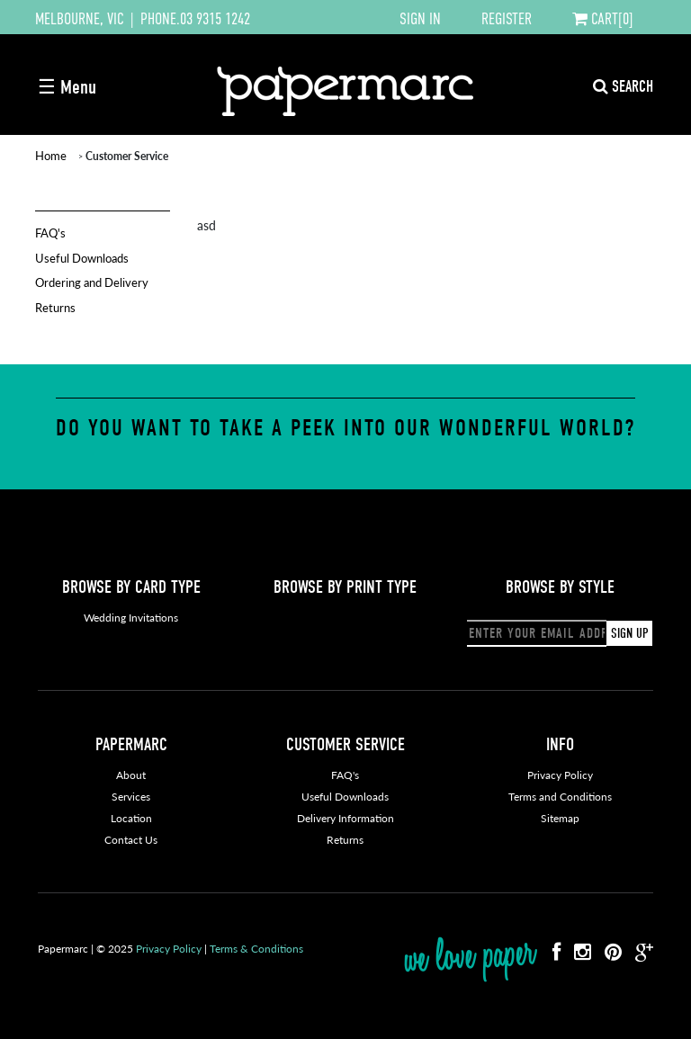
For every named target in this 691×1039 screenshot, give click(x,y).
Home (51, 155)
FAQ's (50, 232)
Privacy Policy (560, 775)
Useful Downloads (82, 257)
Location (131, 818)
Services (131, 796)
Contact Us (130, 839)
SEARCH (623, 86)
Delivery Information (345, 818)
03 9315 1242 (215, 19)
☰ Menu (67, 87)
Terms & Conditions (256, 948)
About (131, 775)
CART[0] (602, 19)
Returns (55, 307)
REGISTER (506, 19)
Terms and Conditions (560, 796)
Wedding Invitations (131, 617)
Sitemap (560, 818)
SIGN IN (420, 19)
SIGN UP (629, 633)
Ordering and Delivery (91, 282)
